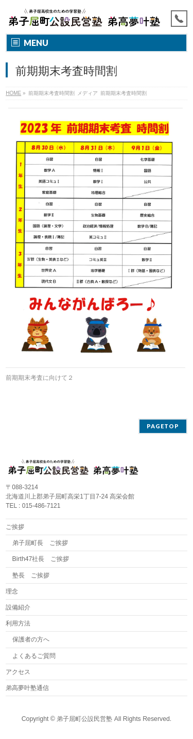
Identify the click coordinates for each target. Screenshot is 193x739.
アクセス (18, 672)
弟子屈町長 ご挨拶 (40, 543)
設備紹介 (18, 607)
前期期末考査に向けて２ (40, 377)
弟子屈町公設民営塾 (84, 718)
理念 (12, 591)
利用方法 (18, 623)
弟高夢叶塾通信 (27, 688)
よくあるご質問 (34, 656)
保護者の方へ (30, 639)
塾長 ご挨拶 (30, 575)
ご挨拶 (15, 527)
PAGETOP (163, 426)
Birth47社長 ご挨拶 (40, 559)
